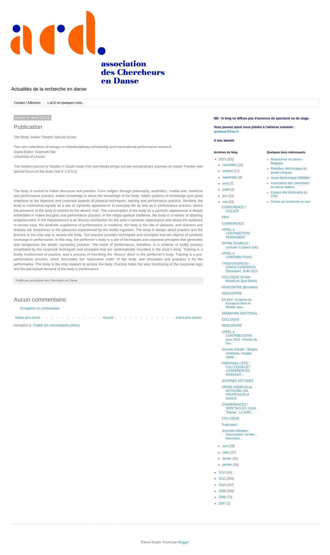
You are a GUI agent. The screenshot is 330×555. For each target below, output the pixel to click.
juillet (227, 189)
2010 (223, 485)
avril (226, 446)
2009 (223, 491)
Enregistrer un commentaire (39, 308)
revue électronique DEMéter (290, 178)
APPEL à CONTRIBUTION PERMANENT (236, 233)
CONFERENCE (233, 223)
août (226, 183)
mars (226, 452)
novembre (230, 165)
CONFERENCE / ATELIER (234, 209)
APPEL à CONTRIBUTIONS (237, 255)
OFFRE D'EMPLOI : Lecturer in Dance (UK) (240, 245)
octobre (228, 171)
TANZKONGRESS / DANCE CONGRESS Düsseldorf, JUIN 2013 (240, 267)
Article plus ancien (188, 318)
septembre (230, 177)
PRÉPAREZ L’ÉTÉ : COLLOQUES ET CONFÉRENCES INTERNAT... (236, 369)
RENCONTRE (232, 293)
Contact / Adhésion (27, 103)
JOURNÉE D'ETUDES (237, 381)
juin (225, 196)
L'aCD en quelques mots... (66, 103)
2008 (223, 497)
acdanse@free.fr (226, 131)
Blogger (183, 542)
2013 (223, 159)
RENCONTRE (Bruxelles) (240, 287)
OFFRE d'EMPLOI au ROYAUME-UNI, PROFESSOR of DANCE (237, 392)
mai (226, 202)
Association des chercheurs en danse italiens (290, 185)
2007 (223, 503)
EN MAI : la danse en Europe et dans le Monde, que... (237, 303)
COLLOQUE (230, 319)
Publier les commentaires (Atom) (56, 325)
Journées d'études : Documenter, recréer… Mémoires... (240, 434)
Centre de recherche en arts (290, 202)
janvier (228, 464)
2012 (223, 472)
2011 (223, 478)
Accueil (108, 318)
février (227, 458)
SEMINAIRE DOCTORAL (240, 313)
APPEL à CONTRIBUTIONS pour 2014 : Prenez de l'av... (239, 337)
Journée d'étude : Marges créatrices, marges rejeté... (240, 353)
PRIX (225, 217)
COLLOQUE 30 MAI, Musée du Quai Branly (239, 279)
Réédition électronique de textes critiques (289, 170)
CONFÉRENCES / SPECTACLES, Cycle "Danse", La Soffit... (239, 408)
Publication (229, 425)
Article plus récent (27, 318)
